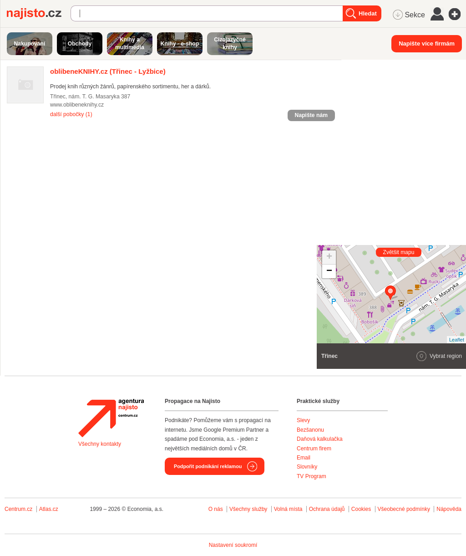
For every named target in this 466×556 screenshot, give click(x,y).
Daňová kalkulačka (320, 439)
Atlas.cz (48, 509)
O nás (215, 509)
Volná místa (288, 509)
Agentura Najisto (111, 418)
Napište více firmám (427, 43)
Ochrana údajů (327, 509)
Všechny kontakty (99, 444)
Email (303, 457)
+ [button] (329, 257)
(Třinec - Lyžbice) (108, 71)
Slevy (303, 420)
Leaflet (456, 339)
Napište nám (311, 115)
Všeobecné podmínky (404, 509)
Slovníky (307, 467)
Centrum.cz (18, 509)
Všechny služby (249, 509)
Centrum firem (314, 448)
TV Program (311, 476)
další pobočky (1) (71, 114)
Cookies (361, 509)
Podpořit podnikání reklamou (208, 466)
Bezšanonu (310, 430)
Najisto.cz (39, 13)
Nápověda (448, 509)
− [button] (329, 271)
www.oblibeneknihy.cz (77, 105)
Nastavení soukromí (233, 545)
